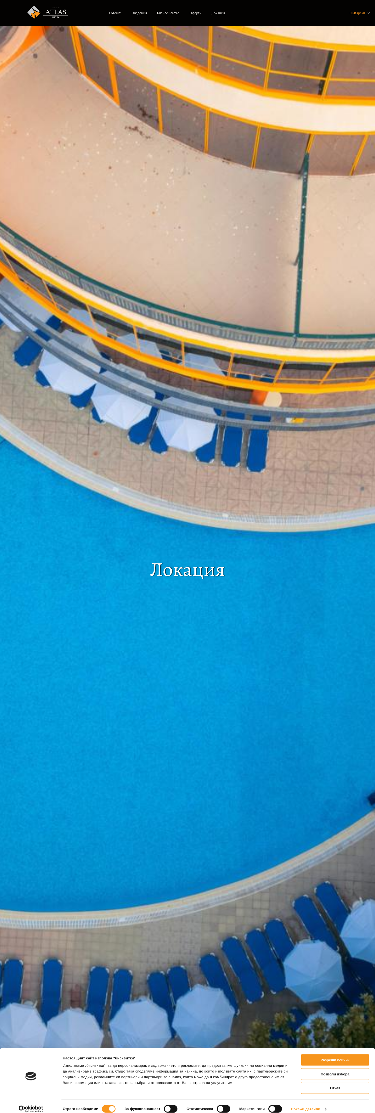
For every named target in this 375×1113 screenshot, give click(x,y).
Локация (218, 13)
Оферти (195, 13)
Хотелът (115, 13)
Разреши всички (334, 1054)
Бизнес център (168, 13)
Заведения (139, 13)
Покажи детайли (305, 1104)
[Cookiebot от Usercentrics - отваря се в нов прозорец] (31, 1103)
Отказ (335, 1082)
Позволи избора (335, 1069)
